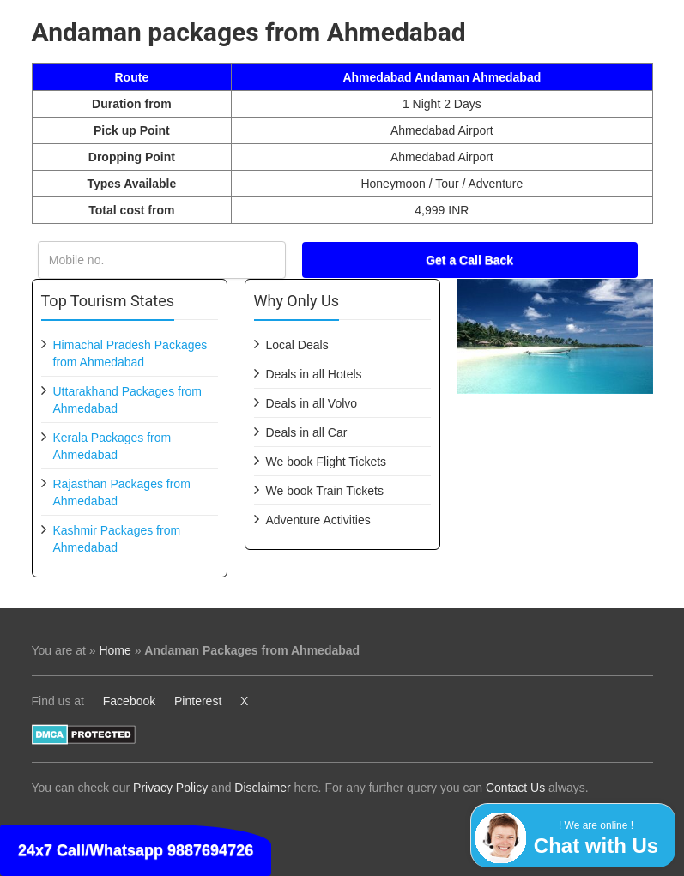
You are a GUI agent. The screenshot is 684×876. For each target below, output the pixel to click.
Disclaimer (262, 787)
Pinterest (197, 701)
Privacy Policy (170, 787)
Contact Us (515, 787)
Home (114, 650)
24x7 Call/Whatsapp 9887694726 (135, 850)
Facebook (129, 701)
